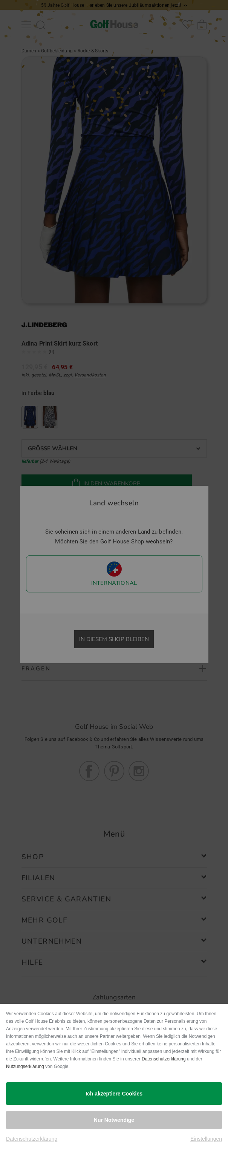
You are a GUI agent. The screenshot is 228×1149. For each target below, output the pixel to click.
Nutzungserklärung (25, 1066)
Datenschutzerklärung (164, 1059)
